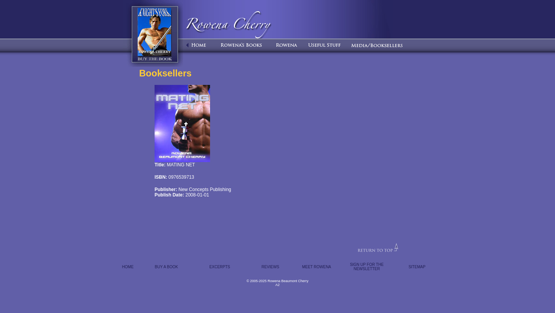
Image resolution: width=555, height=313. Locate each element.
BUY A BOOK (166, 267)
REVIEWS (270, 267)
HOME (128, 267)
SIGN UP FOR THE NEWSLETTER (366, 266)
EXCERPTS (219, 267)
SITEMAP (417, 267)
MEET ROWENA (316, 267)
